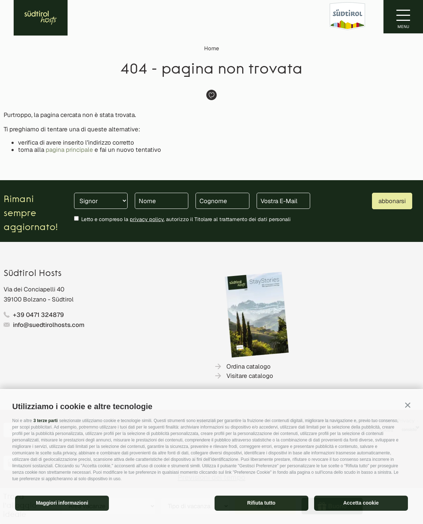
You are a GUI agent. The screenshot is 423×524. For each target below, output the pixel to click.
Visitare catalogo (249, 376)
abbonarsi (392, 201)
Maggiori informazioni (62, 503)
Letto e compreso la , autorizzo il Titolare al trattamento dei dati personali (186, 219)
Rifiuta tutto (261, 503)
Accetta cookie (361, 503)
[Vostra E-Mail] (283, 201)
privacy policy (147, 219)
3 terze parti (45, 420)
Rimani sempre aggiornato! (31, 213)
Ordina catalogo (248, 366)
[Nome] (161, 201)
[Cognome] (222, 201)
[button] (408, 405)
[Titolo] (101, 201)
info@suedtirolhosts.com (48, 325)
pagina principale (69, 150)
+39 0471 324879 (38, 315)
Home (211, 48)
